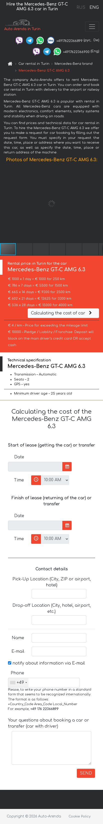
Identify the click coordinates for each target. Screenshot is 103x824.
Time (19, 480)
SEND (86, 773)
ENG (94, 7)
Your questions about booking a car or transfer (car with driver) (48, 723)
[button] (99, 204)
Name (18, 638)
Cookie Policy (80, 816)
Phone (17, 673)
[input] (35, 466)
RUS (81, 7)
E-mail (17, 651)
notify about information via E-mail (46, 663)
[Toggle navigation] (92, 27)
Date (19, 457)
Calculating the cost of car (62, 313)
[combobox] (18, 682)
